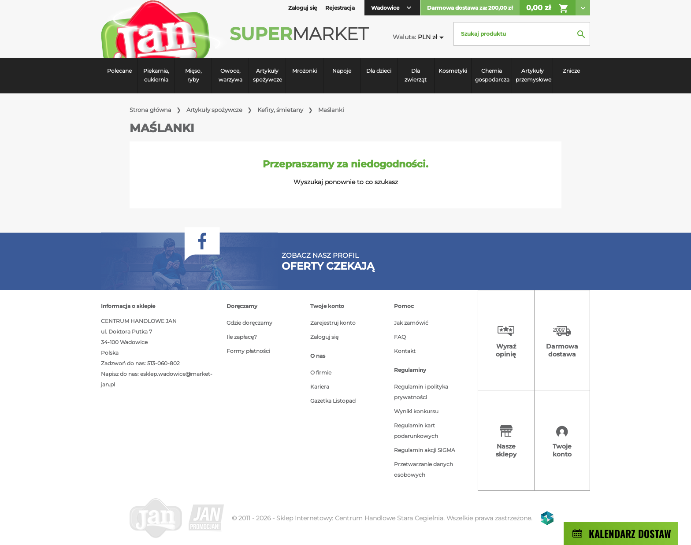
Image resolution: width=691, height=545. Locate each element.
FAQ (400, 337)
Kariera (319, 386)
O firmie (320, 372)
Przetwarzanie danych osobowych (423, 469)
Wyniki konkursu (416, 411)
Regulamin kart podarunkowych (416, 430)
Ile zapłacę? (242, 337)
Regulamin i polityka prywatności (421, 391)
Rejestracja (340, 7)
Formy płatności (248, 351)
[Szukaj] (521, 34)
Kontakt (405, 351)
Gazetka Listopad (333, 400)
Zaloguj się (324, 337)
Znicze (571, 70)
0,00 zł (547, 8)
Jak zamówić (411, 322)
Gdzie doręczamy (249, 322)
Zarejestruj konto (333, 322)
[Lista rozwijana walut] (432, 37)
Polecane (119, 70)
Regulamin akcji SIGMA (424, 450)
